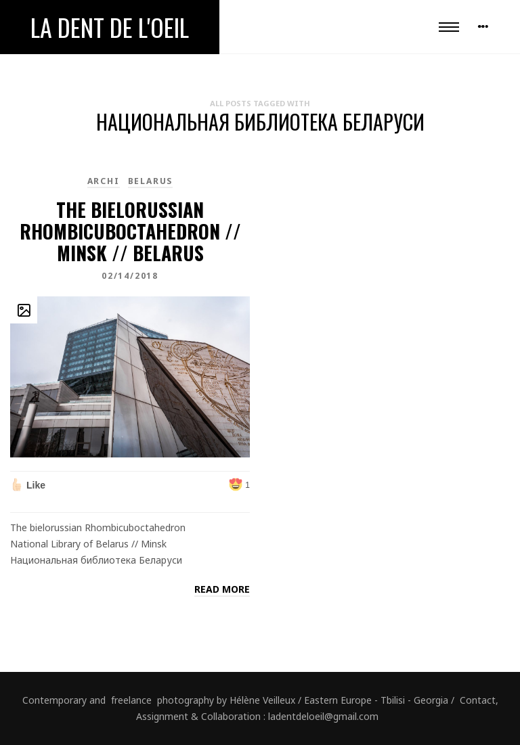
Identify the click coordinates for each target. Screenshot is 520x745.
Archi (103, 181)
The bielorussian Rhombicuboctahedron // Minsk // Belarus (130, 231)
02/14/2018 (130, 275)
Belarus (150, 181)
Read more (222, 589)
